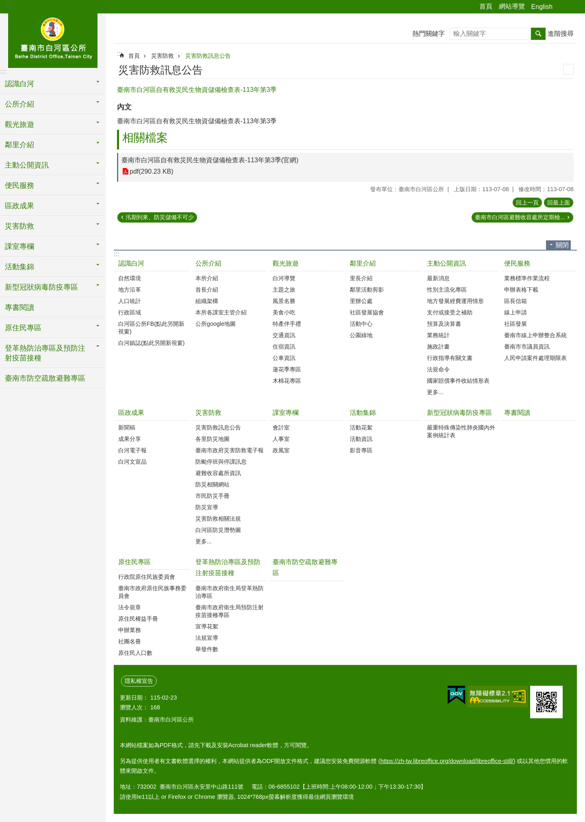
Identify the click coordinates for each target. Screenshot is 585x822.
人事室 (281, 439)
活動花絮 (361, 427)
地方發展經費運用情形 (455, 301)
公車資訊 (284, 358)
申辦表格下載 (521, 289)
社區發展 (515, 324)
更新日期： (134, 697)
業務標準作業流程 (527, 278)
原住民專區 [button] (23, 328)
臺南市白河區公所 (53, 39)
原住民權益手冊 (138, 618)
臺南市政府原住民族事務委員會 (152, 592)
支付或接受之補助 (449, 312)
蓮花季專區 (287, 369)
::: (8, 4)
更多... (435, 392)
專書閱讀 (19, 307)
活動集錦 (363, 412)
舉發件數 (206, 649)
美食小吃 (284, 312)
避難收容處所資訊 (218, 473)
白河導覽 (284, 278)
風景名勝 (284, 301)
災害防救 (162, 55)
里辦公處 (361, 301)
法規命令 (438, 369)
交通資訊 (284, 335)
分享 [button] (563, 7)
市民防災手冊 (212, 496)
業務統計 (438, 335)
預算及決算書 (444, 324)
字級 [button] (574, 7)
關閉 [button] (562, 245)
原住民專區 (134, 561)
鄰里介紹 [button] (19, 145)
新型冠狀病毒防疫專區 (459, 412)
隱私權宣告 (139, 681)
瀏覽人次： (134, 707)
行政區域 (129, 312)
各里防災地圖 (212, 439)
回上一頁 (527, 202)
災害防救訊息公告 (208, 55)
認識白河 (131, 263)
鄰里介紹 (363, 263)
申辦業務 (129, 630)
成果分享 (129, 439)
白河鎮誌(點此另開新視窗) (151, 343)
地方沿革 (129, 289)
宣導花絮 (206, 626)
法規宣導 (206, 637)
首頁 (485, 6)
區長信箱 (515, 301)
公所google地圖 (215, 324)
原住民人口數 (135, 653)
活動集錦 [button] (19, 267)
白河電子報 (132, 450)
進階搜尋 (561, 33)
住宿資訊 (284, 346)
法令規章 (129, 607)
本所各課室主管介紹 (221, 312)
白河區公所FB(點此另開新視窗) (151, 328)
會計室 (281, 427)
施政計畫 (438, 346)
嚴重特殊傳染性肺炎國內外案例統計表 (461, 431)
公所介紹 (208, 263)
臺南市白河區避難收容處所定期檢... (520, 217)
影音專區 (361, 450)
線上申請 (515, 312)
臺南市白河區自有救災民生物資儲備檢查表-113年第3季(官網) (210, 160)
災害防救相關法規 (218, 518)
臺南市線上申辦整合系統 (535, 335)
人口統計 (129, 301)
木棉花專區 (287, 380)
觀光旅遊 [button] (19, 124)
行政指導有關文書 (449, 358)
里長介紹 (361, 278)
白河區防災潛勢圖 (218, 530)
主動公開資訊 (446, 263)
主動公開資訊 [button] (27, 165)
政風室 (281, 450)
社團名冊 (129, 641)
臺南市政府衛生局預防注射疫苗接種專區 (229, 611)
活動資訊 (361, 439)
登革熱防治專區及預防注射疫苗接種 (227, 567)
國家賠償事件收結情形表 (458, 380)
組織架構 (206, 301)
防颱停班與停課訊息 (221, 461)
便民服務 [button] (19, 185)
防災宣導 (206, 507)
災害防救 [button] (19, 226)
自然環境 (129, 278)
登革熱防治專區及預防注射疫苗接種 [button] (45, 353)
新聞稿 (126, 427)
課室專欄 (286, 412)
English (541, 6)
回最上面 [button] (558, 202)
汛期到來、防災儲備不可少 (160, 217)
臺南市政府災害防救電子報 (229, 450)
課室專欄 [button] (19, 246)
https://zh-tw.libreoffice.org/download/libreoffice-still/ (446, 761)
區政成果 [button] (19, 206)
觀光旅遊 (286, 263)
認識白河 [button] (19, 84)
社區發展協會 (367, 312)
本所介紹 (206, 278)
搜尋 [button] (538, 34)
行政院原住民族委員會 (146, 576)
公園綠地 (361, 335)
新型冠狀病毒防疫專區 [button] (41, 287)
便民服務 (517, 263)
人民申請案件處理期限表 (535, 358)
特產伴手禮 (287, 324)
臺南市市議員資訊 (527, 346)
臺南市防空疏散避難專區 (45, 378)
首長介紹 (206, 289)
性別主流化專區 (447, 289)
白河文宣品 (132, 461)
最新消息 (438, 278)
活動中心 (361, 324)
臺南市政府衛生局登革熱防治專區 (229, 592)
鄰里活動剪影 (367, 289)
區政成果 (131, 412)
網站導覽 (512, 6)
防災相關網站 (212, 484)
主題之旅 (284, 289)
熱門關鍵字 (428, 33)
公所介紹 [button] (19, 104)
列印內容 (568, 69)
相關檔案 (145, 137)
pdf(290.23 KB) (151, 171)
